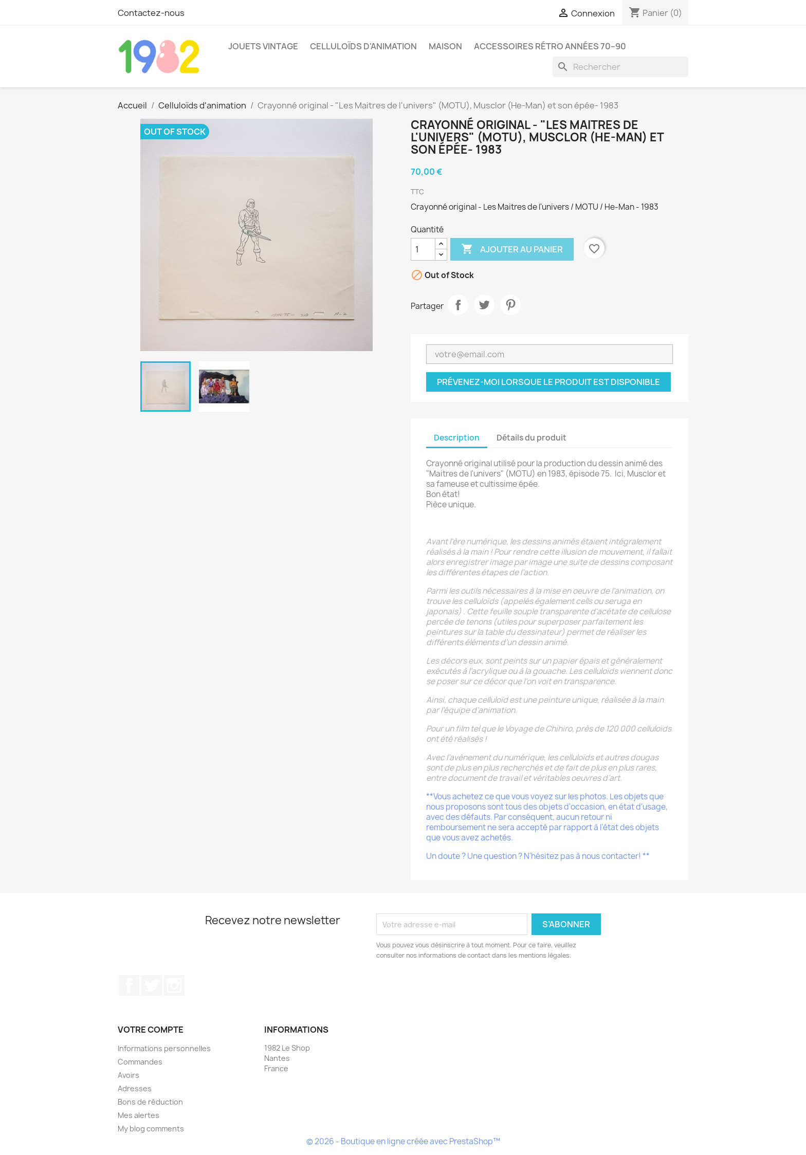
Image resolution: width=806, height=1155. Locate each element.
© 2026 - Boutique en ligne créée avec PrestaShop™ (403, 1141)
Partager (458, 305)
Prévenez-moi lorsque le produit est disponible (548, 382)
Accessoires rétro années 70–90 (550, 46)
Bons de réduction (150, 1102)
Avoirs (128, 1075)
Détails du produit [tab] (531, 437)
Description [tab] (457, 437)
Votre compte (151, 1029)
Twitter (151, 985)
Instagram (174, 985)
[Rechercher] (620, 67)
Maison (445, 46)
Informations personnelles (164, 1048)
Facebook (129, 985)
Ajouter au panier (512, 249)
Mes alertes (138, 1115)
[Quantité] (423, 249)
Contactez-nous (151, 13)
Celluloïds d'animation (363, 46)
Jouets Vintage (263, 46)
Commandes (140, 1062)
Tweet (484, 305)
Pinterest (510, 305)
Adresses (135, 1088)
